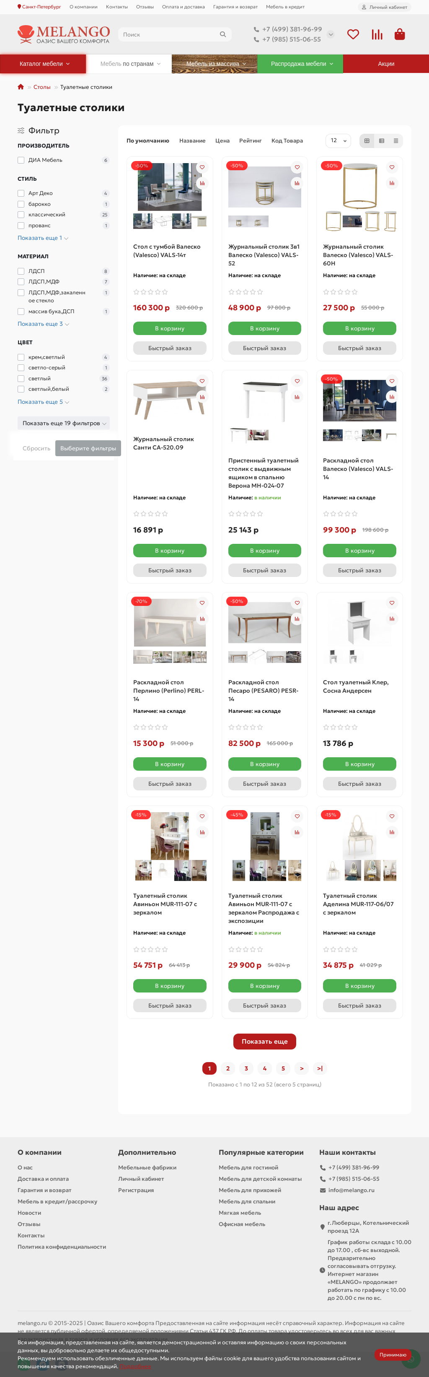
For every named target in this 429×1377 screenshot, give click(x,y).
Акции (386, 63)
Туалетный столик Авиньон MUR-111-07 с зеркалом (165, 904)
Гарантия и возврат (235, 7)
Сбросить (36, 448)
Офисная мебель (242, 1224)
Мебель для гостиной (248, 1167)
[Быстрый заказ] (170, 348)
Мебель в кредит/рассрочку (57, 1201)
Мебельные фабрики (147, 1167)
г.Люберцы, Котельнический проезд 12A (368, 1226)
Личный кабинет (141, 1178)
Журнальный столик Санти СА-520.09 (163, 443)
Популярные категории (261, 1152)
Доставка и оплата (43, 1178)
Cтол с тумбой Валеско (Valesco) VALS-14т (167, 251)
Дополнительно (147, 1152)
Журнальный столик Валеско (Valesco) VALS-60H (358, 255)
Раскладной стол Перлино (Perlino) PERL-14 (168, 690)
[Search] (175, 34)
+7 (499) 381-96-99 (286, 29)
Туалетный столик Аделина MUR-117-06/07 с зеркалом (358, 904)
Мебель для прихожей (250, 1190)
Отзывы (145, 7)
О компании (84, 7)
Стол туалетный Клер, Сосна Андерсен (356, 686)
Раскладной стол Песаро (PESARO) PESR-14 (263, 690)
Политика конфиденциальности (62, 1246)
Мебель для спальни (247, 1201)
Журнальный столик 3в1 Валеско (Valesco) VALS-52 (264, 255)
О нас (25, 1167)
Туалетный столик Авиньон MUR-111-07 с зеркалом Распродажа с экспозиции (263, 908)
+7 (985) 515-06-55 (286, 39)
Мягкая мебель (240, 1212)
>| (320, 1068)
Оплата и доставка (183, 7)
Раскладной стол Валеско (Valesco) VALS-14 (358, 469)
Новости (29, 1212)
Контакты (117, 7)
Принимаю (393, 1354)
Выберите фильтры (88, 448)
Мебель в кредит (285, 7)
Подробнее (135, 1366)
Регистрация (136, 1190)
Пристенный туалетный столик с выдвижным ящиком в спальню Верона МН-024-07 (263, 473)
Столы (42, 87)
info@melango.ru (351, 1190)
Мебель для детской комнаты (260, 1178)
